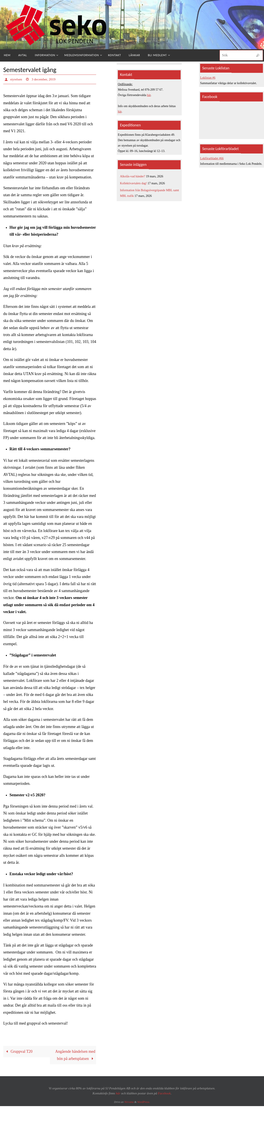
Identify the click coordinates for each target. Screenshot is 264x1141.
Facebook (164, 1093)
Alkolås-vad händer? (132, 176)
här (149, 95)
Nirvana (129, 1101)
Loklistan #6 (207, 77)
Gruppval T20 (18, 1051)
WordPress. (143, 1101)
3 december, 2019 (44, 79)
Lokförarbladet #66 (212, 158)
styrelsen (16, 79)
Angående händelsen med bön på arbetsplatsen (75, 1055)
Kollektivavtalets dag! (133, 183)
